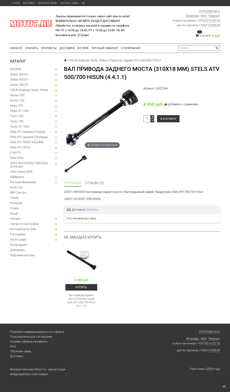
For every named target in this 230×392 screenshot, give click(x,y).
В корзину (168, 119)
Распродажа (18, 244)
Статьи (16, 3)
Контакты (49, 48)
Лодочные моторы (22, 255)
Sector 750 (17, 100)
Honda (14, 198)
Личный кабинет (104, 48)
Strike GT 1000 (19, 111)
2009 (210, 369)
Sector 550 (17, 95)
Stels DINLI (17, 158)
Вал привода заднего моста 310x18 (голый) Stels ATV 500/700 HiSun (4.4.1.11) (81, 300)
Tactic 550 (16, 116)
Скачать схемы (69, 3)
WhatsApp (192, 16)
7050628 (214, 25)
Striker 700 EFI (19, 85)
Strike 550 (16, 105)
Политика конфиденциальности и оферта (37, 332)
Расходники (18, 234)
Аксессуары (18, 239)
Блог (13, 346)
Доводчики (17, 250)
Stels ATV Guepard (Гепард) (27, 131)
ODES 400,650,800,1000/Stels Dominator (29, 164)
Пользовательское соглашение (31, 336)
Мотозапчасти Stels (23, 229)
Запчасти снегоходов (24, 224)
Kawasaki (16, 203)
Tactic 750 (16, 121)
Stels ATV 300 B (20, 147)
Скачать (32, 48)
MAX (204, 16)
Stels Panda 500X (21, 171)
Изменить (92, 209)
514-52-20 (213, 20)
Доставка (29, 3)
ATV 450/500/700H (147, 60)
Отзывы (83, 35)
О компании (131, 48)
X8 (83, 3)
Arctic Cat (16, 187)
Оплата (82, 48)
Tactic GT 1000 (19, 126)
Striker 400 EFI (19, 74)
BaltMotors (17, 177)
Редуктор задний (121, 60)
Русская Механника (23, 182)
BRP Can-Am (18, 192)
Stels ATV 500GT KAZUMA (26, 142)
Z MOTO (15, 152)
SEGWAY (15, 69)
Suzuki (14, 213)
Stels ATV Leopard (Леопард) (29, 137)
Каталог (16, 48)
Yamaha (15, 218)
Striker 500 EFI (19, 79)
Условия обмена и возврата (28, 341)
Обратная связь (47, 3)
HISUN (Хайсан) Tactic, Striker (29, 90)
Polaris (14, 208)
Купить (81, 287)
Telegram (214, 16)
